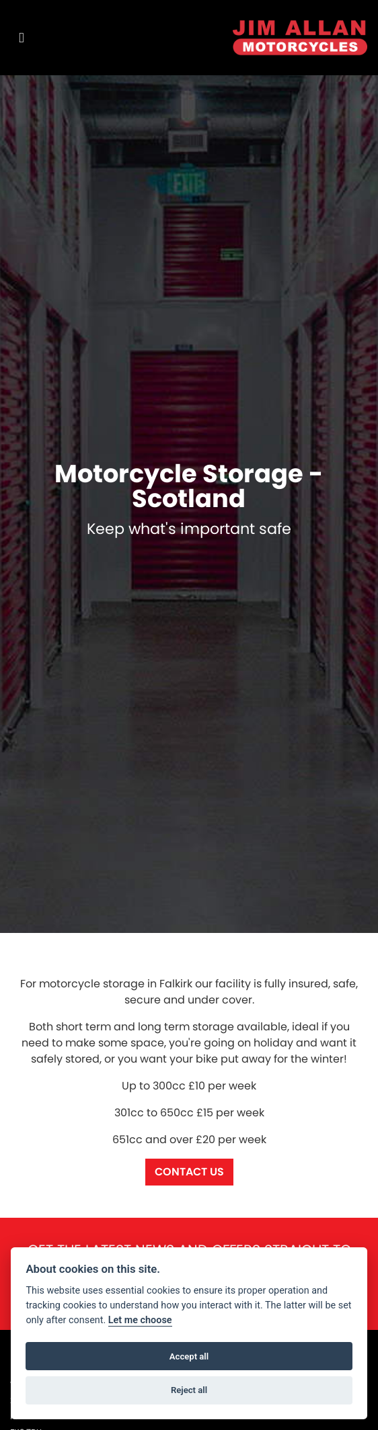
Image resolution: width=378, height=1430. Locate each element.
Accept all (189, 1356)
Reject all (189, 1390)
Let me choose (140, 1320)
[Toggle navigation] (21, 38)
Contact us (189, 1171)
